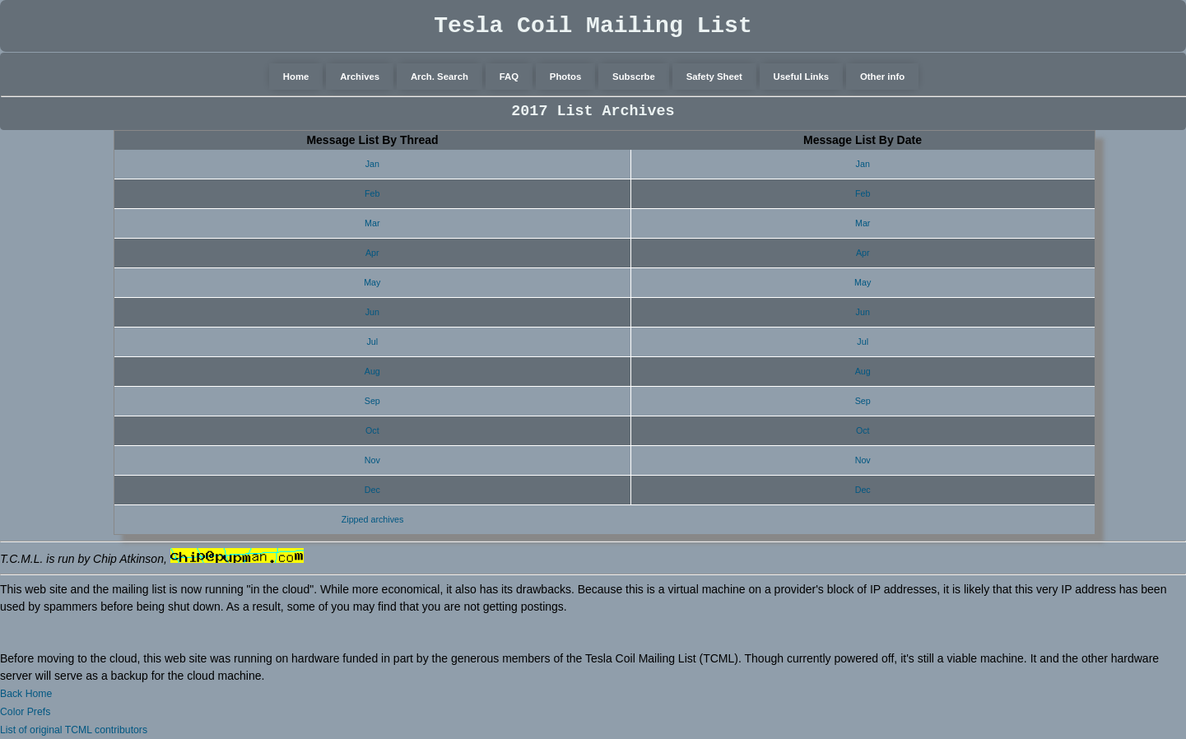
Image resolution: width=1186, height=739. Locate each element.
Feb (372, 193)
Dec (372, 490)
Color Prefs (25, 712)
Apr (372, 253)
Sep (372, 401)
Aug (372, 371)
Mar (372, 223)
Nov (372, 460)
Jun (372, 312)
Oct (372, 430)
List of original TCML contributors (73, 730)
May (372, 282)
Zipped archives (373, 519)
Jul (372, 341)
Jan (372, 164)
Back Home (26, 693)
